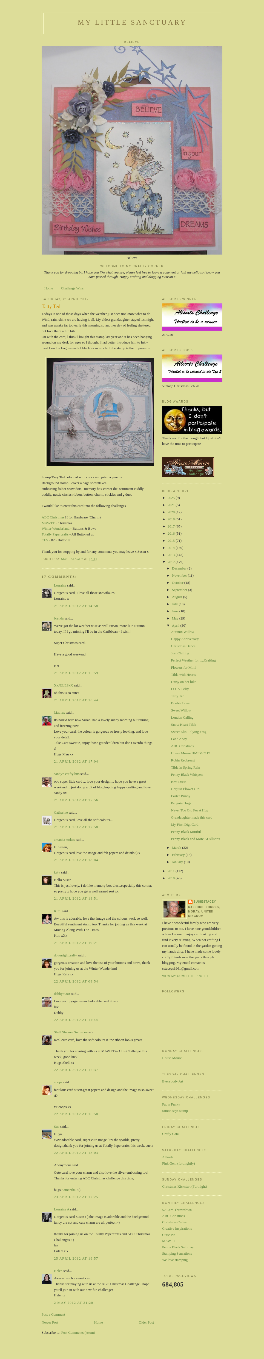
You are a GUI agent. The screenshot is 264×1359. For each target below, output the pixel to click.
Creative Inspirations (177, 1228)
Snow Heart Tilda (183, 724)
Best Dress (178, 782)
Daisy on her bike (183, 682)
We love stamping (175, 1260)
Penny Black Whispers (187, 774)
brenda (59, 618)
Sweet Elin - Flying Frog (188, 732)
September (180, 590)
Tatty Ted (177, 696)
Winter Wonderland (56, 528)
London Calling (182, 717)
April (176, 625)
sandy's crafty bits (66, 774)
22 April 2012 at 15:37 (76, 1070)
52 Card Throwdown (177, 1210)
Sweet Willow (181, 710)
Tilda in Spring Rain (185, 767)
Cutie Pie (168, 1235)
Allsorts (167, 1157)
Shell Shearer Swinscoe (71, 1032)
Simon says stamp (175, 1111)
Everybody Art (172, 1081)
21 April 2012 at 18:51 (76, 898)
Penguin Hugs (181, 803)
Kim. (57, 911)
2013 (172, 555)
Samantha (69, 1190)
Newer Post (50, 1322)
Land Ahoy (179, 739)
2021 (172, 505)
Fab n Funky (171, 1104)
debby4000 (62, 994)
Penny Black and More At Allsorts (195, 839)
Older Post (146, 1322)
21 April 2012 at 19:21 (76, 943)
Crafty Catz (170, 1134)
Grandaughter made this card (191, 817)
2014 (172, 548)
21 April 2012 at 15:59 (76, 673)
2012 (172, 562)
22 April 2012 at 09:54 (76, 981)
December (180, 568)
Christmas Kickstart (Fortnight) (184, 1186)
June (175, 611)
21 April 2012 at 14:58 (76, 606)
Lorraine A (61, 1209)
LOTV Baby (180, 689)
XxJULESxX (63, 685)
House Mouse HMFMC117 (190, 753)
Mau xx (59, 712)
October (178, 583)
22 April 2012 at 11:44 (76, 1020)
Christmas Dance (183, 646)
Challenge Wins (72, 288)
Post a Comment (53, 1314)
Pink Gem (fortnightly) (178, 1163)
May (175, 618)
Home (48, 288)
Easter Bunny (180, 796)
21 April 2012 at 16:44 (76, 700)
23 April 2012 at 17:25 (76, 1197)
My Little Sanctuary (132, 22)
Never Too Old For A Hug (189, 810)
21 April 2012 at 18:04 (76, 860)
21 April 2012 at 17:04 (76, 761)
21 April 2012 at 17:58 (76, 827)
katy (57, 872)
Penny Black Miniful (186, 832)
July (175, 604)
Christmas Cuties (174, 1222)
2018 (172, 519)
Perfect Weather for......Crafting (193, 660)
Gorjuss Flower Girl (185, 789)
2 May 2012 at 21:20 (73, 1303)
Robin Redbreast (183, 760)
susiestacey (205, 901)
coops (58, 1082)
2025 (172, 498)
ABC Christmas (53, 517)
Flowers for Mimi (183, 667)
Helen (58, 1271)
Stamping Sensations (177, 1253)
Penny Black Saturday (178, 1247)
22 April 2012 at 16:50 (76, 1114)
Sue (56, 1126)
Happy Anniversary (185, 639)
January (178, 862)
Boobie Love (180, 703)
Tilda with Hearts (183, 674)
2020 (172, 512)
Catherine (61, 812)
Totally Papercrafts (55, 534)
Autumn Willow (182, 632)
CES (45, 540)
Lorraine (60, 585)
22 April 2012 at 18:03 (76, 1153)
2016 (172, 533)
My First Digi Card (184, 824)
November (180, 575)
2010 (172, 878)
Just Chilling (180, 653)
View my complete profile (186, 976)
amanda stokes (64, 840)
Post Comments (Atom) (78, 1332)
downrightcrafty (65, 955)
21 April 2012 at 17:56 (76, 800)
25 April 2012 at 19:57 (76, 1258)
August (177, 597)
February (179, 855)
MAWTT (48, 523)
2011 (172, 871)
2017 (172, 526)
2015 (172, 540)
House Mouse (172, 1058)
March (177, 847)
